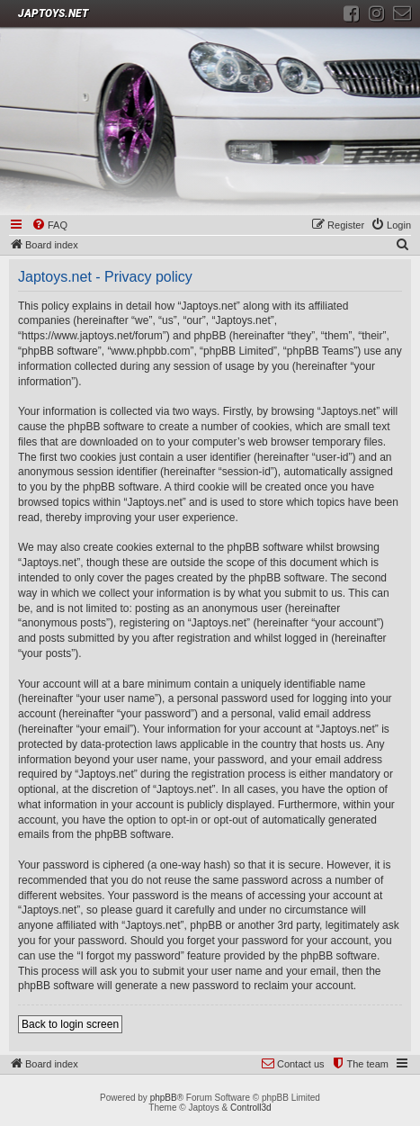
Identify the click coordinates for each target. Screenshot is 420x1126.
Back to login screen (70, 1024)
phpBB (163, 1098)
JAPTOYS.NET (53, 13)
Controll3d (251, 1107)
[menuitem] (49, 226)
